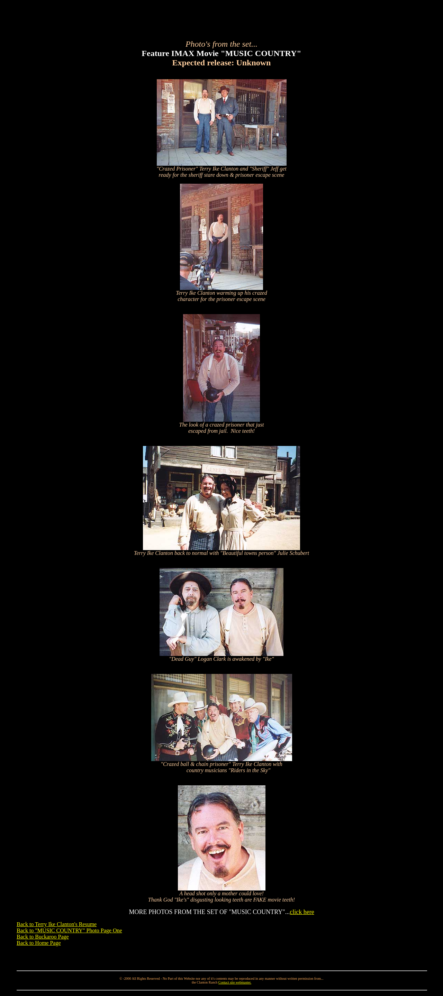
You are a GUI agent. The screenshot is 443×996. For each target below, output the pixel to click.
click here (302, 911)
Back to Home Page (39, 943)
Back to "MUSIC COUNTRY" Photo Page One (69, 930)
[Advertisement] (221, 18)
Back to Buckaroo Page (43, 937)
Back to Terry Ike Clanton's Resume (57, 924)
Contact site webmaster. (234, 982)
